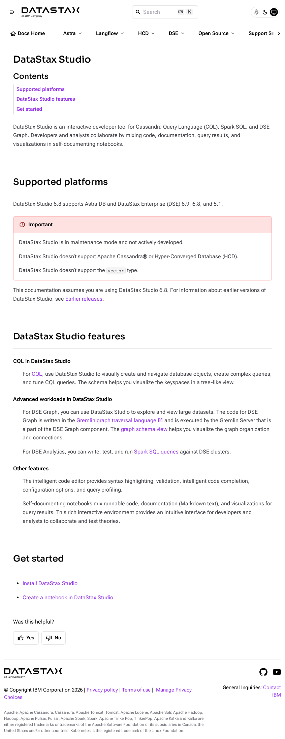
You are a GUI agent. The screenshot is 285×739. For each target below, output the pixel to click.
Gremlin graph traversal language (116, 420)
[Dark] (265, 12)
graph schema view (144, 429)
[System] (274, 12)
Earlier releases (83, 299)
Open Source (217, 33)
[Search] (165, 12)
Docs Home (27, 33)
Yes (26, 638)
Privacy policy (102, 690)
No (53, 638)
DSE (177, 33)
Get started (29, 109)
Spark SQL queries (156, 451)
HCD (147, 33)
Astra (73, 33)
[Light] (256, 12)
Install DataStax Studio (50, 583)
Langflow (110, 33)
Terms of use (136, 690)
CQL (37, 374)
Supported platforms (41, 89)
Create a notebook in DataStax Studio (68, 597)
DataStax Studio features (46, 99)
